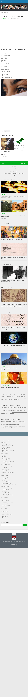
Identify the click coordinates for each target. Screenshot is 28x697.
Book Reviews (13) (5, 506)
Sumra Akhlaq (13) (5, 503)
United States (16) (5, 491)
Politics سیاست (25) (6, 470)
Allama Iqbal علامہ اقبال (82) (8, 450)
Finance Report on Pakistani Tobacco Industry (13, 196)
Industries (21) (5, 477)
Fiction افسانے (4, 303)
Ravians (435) (4, 442)
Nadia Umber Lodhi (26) (7, 466)
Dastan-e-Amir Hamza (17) (7, 488)
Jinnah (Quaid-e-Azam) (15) (7, 495)
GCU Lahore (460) (5, 440)
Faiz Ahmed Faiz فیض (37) (7, 459)
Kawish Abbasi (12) (6, 511)
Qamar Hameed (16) (6, 492)
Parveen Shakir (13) (6, 505)
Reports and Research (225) (7, 445)
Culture (3, 366)
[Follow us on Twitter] (24, 163)
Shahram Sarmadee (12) (7, 514)
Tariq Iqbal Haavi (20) (6, 483)
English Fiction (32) (6, 464)
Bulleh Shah (7, 410)
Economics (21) (5, 480)
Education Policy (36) (6, 462)
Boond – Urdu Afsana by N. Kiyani (10, 387)
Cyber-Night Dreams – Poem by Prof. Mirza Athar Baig (14, 258)
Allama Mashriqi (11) (6, 517)
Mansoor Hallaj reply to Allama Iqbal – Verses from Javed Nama (6, 153)
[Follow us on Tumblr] (26, 163)
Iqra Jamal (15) (5, 497)
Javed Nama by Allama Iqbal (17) (9, 484)
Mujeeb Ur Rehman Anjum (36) (8, 461)
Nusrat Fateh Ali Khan (14, 407)
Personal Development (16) (7, 494)
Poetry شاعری (4, 12)
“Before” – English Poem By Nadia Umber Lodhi (13, 345)
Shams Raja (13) (5, 508)
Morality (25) (4, 467)
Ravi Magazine (5, 18)
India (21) (4, 478)
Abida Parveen (17, 409)
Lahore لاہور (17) (5, 486)
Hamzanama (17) (5, 489)
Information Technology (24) (8, 472)
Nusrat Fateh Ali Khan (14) (7, 502)
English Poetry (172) (6, 447)
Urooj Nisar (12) (5, 516)
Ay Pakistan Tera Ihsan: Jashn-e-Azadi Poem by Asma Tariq (19, 147)
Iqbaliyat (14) (4, 499)
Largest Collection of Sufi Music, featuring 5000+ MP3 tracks (14, 413)
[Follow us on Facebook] (22, 163)
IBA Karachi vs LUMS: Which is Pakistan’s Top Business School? (13, 216)
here (25, 398)
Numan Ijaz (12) (5, 513)
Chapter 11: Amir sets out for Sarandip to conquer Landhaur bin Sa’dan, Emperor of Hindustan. (14, 305)
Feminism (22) (5, 475)
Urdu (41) (4, 456)
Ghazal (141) (4, 448)
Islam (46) (4, 455)
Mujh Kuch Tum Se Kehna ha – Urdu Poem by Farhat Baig (13, 328)
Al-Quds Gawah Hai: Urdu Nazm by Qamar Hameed (12, 369)
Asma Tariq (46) (5, 453)
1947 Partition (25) (5, 469)
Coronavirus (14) (5, 500)
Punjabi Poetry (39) (6, 458)
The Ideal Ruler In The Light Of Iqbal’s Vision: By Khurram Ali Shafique (13, 281)
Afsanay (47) (4, 451)
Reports (3, 194)
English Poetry (7, 131)
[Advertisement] (14, 34)
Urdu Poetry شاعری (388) (7, 444)
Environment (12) (5, 510)
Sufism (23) (4, 473)
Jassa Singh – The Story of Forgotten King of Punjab (12, 240)
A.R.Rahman (22, 410)
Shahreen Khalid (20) (6, 481)
